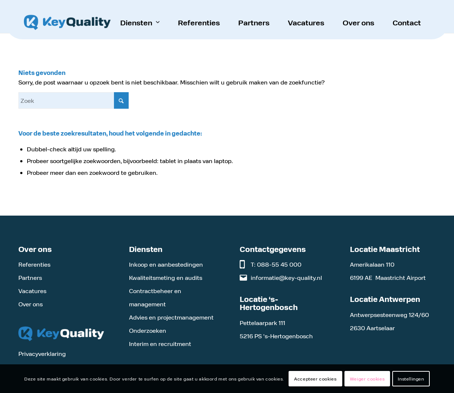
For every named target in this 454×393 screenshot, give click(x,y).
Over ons (30, 304)
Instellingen (411, 379)
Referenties (34, 264)
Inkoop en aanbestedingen (166, 264)
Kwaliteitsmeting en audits (165, 277)
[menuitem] (140, 22)
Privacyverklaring (42, 353)
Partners (30, 277)
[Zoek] (73, 100)
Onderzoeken (147, 330)
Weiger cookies (367, 379)
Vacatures (32, 291)
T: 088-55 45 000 (276, 264)
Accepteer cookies (315, 379)
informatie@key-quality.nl (286, 277)
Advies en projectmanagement (171, 317)
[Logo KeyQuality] (67, 22)
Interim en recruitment (160, 343)
